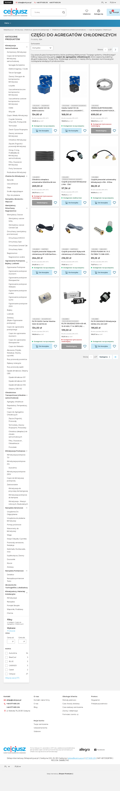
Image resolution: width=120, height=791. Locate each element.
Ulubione (37, 731)
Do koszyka (44, 131)
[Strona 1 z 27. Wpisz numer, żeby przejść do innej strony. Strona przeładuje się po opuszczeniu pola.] (105, 49)
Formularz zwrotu (69, 714)
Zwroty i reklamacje (70, 711)
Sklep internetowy (59, 774)
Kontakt (8, 2)
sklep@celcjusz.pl (24, 2)
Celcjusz (12, 674)
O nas (36, 704)
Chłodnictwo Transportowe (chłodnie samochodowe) (69, 30)
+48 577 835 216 (55, 2)
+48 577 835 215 (42, 2)
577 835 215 (91, 758)
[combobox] (104, 2)
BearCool (12, 657)
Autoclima (13, 653)
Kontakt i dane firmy (42, 700)
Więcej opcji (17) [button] (12, 678)
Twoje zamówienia (41, 724)
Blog (35, 707)
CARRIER (13, 666)
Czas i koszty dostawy (71, 704)
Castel (11, 670)
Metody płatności (69, 700)
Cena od (10, 638)
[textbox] (42, 48)
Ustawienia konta (40, 728)
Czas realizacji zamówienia (72, 707)
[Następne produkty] (105, 357)
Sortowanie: (35, 44)
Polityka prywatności (99, 704)
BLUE (11, 661)
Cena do (21, 638)
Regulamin (95, 700)
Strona (100, 50)
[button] (64, 12)
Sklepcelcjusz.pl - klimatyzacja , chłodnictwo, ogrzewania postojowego (26, 30)
